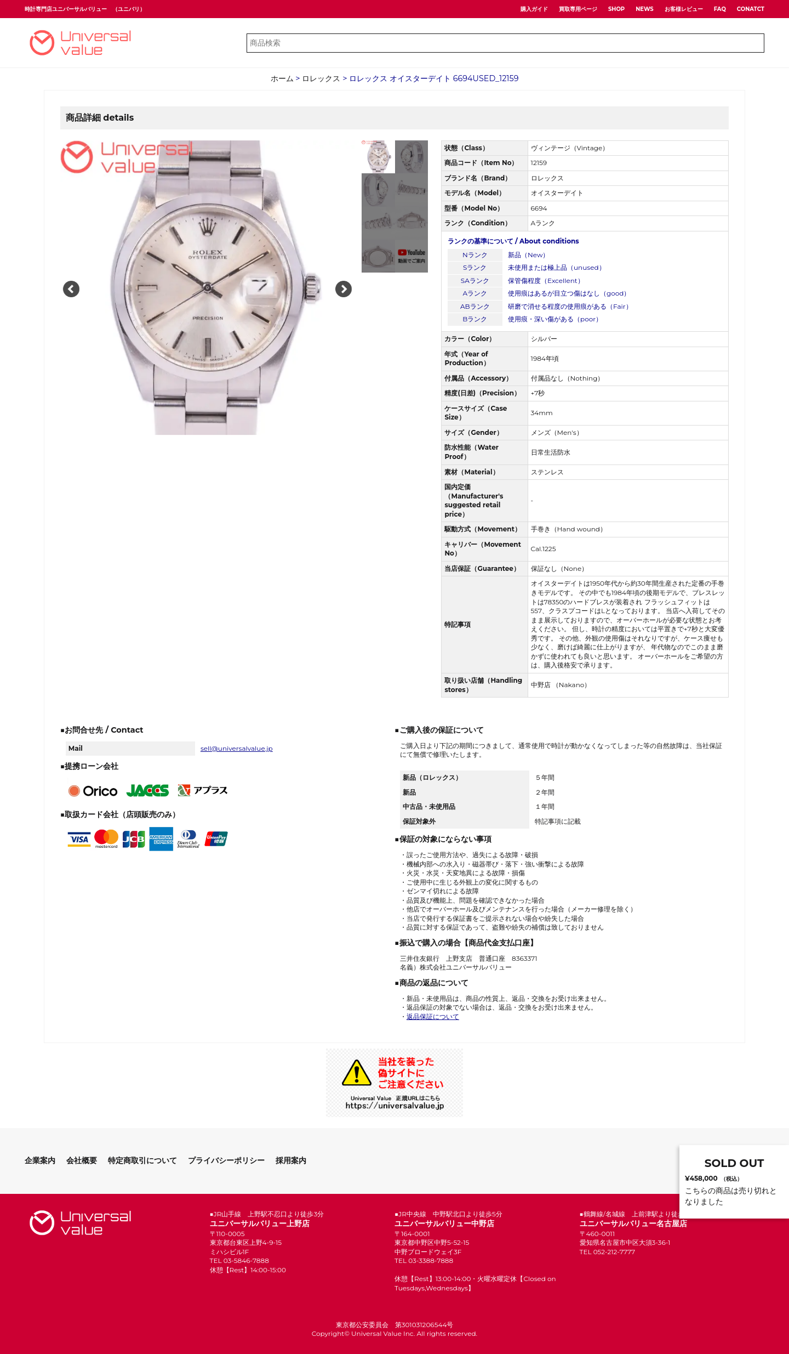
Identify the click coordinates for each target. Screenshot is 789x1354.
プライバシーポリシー (226, 1160)
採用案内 (291, 1160)
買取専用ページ (578, 9)
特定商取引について (142, 1160)
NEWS (645, 9)
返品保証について (433, 1016)
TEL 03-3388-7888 (424, 1260)
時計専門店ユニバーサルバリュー (66, 9)
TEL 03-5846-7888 (239, 1260)
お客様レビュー (684, 9)
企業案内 (40, 1160)
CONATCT (750, 9)
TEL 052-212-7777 (608, 1252)
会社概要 (81, 1160)
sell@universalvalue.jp (237, 748)
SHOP (616, 9)
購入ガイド (534, 9)
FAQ (720, 9)
